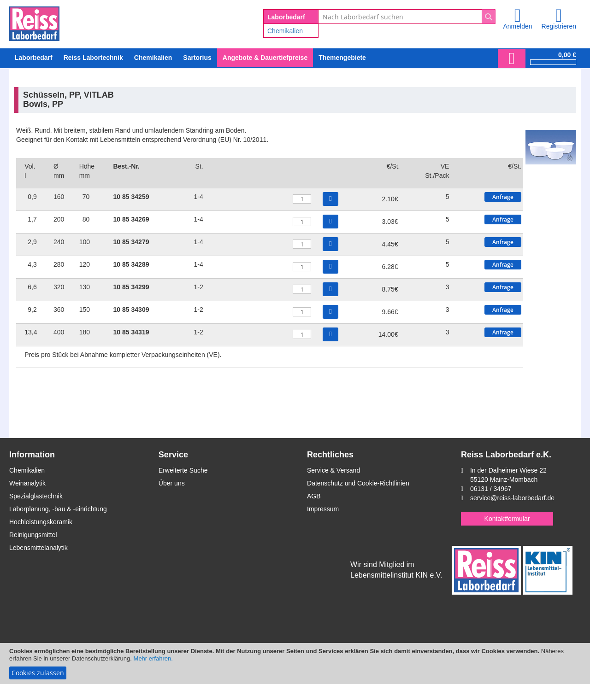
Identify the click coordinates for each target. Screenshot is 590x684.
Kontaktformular (507, 518)
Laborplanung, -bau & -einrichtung (58, 509)
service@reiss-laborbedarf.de (512, 498)
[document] (295, 663)
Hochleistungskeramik (40, 522)
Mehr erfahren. (153, 658)
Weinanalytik (27, 483)
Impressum (323, 509)
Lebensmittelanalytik (38, 547)
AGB (314, 496)
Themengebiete (342, 57)
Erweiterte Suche (183, 470)
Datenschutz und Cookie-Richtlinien (358, 483)
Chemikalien (285, 31)
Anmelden (517, 26)
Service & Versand (333, 470)
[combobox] (407, 16)
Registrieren (559, 26)
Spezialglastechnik (36, 496)
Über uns (172, 483)
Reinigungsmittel (33, 534)
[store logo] (34, 22)
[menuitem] (153, 57)
